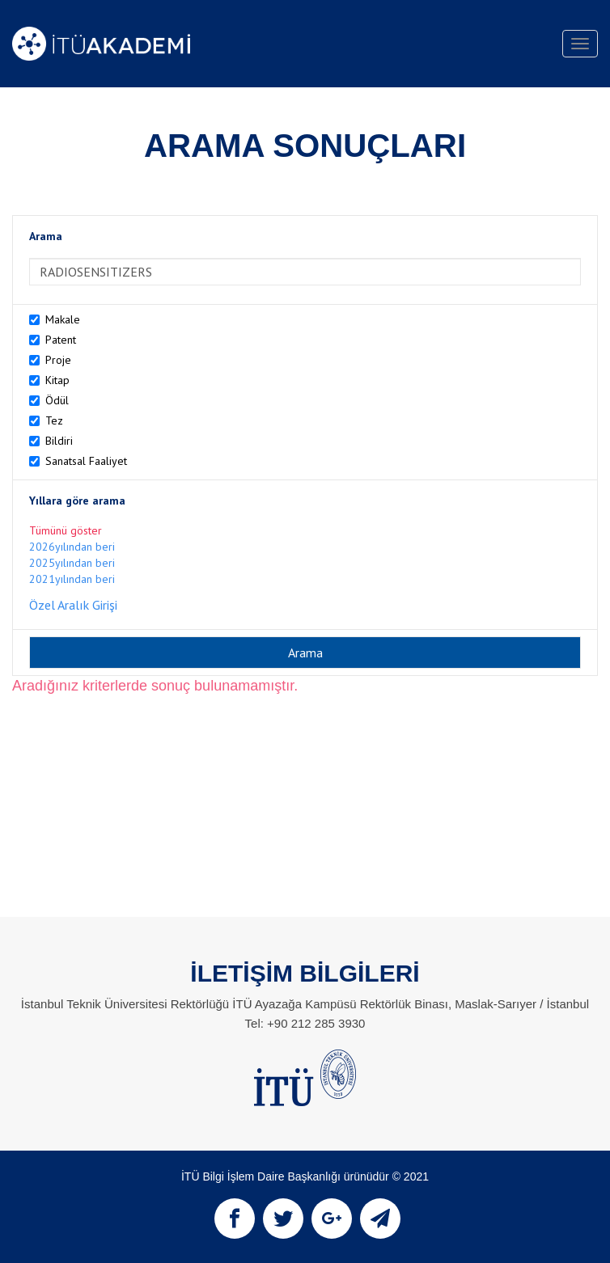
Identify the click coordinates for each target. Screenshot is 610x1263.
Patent (60, 339)
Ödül (57, 400)
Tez (54, 420)
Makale (62, 319)
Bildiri (59, 440)
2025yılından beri (72, 562)
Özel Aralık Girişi (73, 605)
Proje (58, 360)
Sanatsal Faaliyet (86, 461)
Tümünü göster (65, 530)
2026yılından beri (72, 546)
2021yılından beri (72, 579)
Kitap (57, 380)
